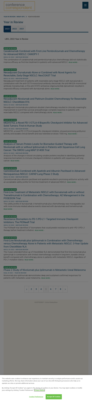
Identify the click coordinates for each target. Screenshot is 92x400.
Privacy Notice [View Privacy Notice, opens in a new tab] (39, 392)
